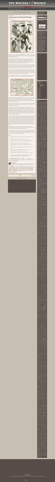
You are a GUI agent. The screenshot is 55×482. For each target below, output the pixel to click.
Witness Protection (43, 451)
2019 (39, 94)
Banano (45, 125)
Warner (13, 9)
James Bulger (41, 259)
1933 (41, 103)
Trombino (45, 434)
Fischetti (39, 216)
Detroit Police (39, 192)
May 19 (39, 318)
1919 (38, 102)
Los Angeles (27, 159)
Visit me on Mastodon (12, 172)
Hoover (39, 250)
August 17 (45, 122)
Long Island (39, 298)
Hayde (43, 247)
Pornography (44, 372)
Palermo (39, 357)
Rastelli (38, 380)
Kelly (45, 284)
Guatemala (45, 241)
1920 (40, 102)
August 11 (40, 122)
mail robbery (42, 308)
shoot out (42, 405)
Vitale (41, 442)
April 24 (42, 118)
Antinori (39, 116)
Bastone (39, 128)
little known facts (41, 296)
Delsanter (40, 190)
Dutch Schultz (42, 199)
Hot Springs (42, 250)
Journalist (39, 278)
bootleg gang (39, 139)
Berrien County (42, 131)
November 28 (42, 347)
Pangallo (44, 358)
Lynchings (45, 302)
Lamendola (45, 288)
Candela (39, 151)
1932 (39, 103)
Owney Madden (44, 355)
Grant (41, 238)
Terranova (43, 419)
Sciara (40, 400)
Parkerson (39, 360)
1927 (43, 102)
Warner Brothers (44, 443)
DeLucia (43, 190)
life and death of (41, 295)
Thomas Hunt (43, 427)
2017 (39, 96)
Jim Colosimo (40, 267)
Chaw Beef (43, 161)
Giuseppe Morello (41, 236)
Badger (43, 124)
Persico (39, 366)
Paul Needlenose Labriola (41, 363)
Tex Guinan (44, 420)
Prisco (45, 375)
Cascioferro (45, 155)
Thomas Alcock (39, 426)
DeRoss (38, 191)
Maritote (39, 314)
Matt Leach (43, 317)
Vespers (42, 440)
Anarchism (39, 114)
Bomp (45, 136)
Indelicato (42, 253)
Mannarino (45, 309)
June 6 (45, 282)
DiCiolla (45, 193)
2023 (39, 90)
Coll (38, 170)
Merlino (45, 323)
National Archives (40, 336)
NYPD (44, 348)
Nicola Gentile (42, 343)
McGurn (45, 321)
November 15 (39, 346)
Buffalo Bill (42, 145)
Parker (45, 359)
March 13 (45, 310)
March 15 (39, 311)
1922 (42, 102)
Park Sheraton (42, 359)
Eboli (45, 201)
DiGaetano (42, 194)
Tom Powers (42, 431)
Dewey (42, 192)
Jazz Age (43, 264)
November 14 (44, 345)
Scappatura (44, 398)
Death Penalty (44, 183)
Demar (45, 190)
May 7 (38, 320)
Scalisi (41, 398)
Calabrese (39, 148)
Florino (40, 217)
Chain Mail (44, 158)
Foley (45, 217)
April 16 (41, 117)
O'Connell (42, 349)
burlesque (45, 146)
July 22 (45, 279)
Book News (42, 138)
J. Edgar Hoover (44, 258)
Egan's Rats (39, 204)
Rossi (44, 390)
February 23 (45, 213)
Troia (43, 434)
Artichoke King (42, 120)
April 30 (44, 118)
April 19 (44, 117)
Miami (43, 324)
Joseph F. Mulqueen (43, 276)
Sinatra (45, 406)
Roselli (41, 389)
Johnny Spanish (40, 275)
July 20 (43, 279)
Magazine (39, 307)
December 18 (23, 159)
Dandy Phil (41, 181)
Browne (45, 143)
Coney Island (43, 173)
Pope (42, 372)
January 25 (42, 262)
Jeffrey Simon (42, 265)
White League (44, 447)
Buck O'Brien (42, 144)
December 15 (44, 185)
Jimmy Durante (44, 267)
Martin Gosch (44, 314)
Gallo (42, 225)
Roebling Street (39, 387)
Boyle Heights (16, 159)
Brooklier (45, 142)
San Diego (39, 396)
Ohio (38, 353)
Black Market (39, 134)
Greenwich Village (40, 240)
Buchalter (39, 144)
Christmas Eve (44, 165)
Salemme (40, 393)
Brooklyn (39, 143)
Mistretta (38, 328)
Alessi (38, 110)
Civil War (45, 167)
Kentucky (39, 285)
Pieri (38, 369)
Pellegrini (45, 364)
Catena (38, 158)
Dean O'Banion (40, 183)
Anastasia (39, 115)
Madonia (39, 304)
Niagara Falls (44, 342)
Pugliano (44, 378)
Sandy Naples (41, 397)
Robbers (38, 384)
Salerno (42, 393)
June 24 (38, 282)
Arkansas (44, 119)
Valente (45, 438)
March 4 (39, 312)
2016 (39, 97)
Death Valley (42, 184)
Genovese (39, 232)
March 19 (42, 311)
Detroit (44, 191)
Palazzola (45, 356)
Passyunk (45, 361)
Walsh (9, 9)
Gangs (44, 228)
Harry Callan (41, 245)
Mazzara (45, 320)
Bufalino (45, 144)
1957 (38, 104)
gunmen (42, 242)
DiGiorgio (39, 195)
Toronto (43, 432)
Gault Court (44, 230)
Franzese (39, 222)
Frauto (44, 222)
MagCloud (42, 307)
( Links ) (20, 9)
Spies (38, 409)
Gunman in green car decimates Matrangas (20, 17)
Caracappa (45, 152)
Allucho (39, 111)
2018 (39, 95)
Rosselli (42, 390)
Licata (45, 294)
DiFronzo (39, 194)
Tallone (41, 416)
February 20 (39, 213)
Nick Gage (39, 343)
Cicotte (42, 166)
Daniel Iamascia (44, 181)
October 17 (39, 350)
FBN (42, 211)
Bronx (42, 142)
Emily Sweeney (44, 205)
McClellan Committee (40, 321)
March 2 (45, 311)
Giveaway (45, 236)
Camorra (39, 150)
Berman (38, 131)
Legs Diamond (40, 293)
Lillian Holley (45, 295)
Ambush (38, 113)
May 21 (43, 318)
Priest (43, 375)
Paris (39, 359)
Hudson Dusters (40, 251)
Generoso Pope (41, 231)
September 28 (43, 403)
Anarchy (45, 114)
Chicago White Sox (44, 163)
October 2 (42, 350)
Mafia (30, 159)
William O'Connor (43, 449)
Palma (45, 357)
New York (43, 340)
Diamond (45, 192)
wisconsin (39, 451)
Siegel (43, 406)
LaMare (42, 288)
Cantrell (42, 151)
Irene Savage (40, 256)
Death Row (39, 184)
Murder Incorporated (44, 333)
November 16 (42, 346)
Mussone (39, 334)
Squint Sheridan (41, 410)
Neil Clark (41, 337)
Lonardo (45, 297)
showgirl (45, 405)
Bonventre (39, 138)
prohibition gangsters (40, 377)
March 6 (42, 312)
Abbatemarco (41, 105)
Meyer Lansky (40, 324)
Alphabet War (39, 112)
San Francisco (42, 396)
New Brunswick (39, 338)
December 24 (40, 187)
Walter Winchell (41, 443)
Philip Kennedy (45, 367)
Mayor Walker (41, 320)
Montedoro (40, 329)
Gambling (45, 227)
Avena (38, 124)
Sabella (44, 392)
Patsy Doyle (42, 362)
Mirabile (42, 327)
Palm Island (42, 357)
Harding (39, 244)
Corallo (44, 174)
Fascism (44, 210)
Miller (45, 326)
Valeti (39, 439)
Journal (45, 277)
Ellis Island (39, 205)
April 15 (39, 117)
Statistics (39, 413)
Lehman (43, 293)
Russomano (39, 392)
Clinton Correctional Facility (43, 168)
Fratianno (41, 222)
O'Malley (44, 349)
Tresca (39, 434)
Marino (32, 159)
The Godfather (39, 422)
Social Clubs (42, 407)
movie (42, 331)
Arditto (38, 119)
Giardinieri (39, 234)
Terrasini (45, 419)
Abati (38, 105)
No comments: (23, 158)
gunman (39, 242)
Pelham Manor (41, 364)
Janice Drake (41, 261)
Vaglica (41, 438)
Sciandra (39, 400)
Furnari (41, 224)
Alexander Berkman (42, 110)
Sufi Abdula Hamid (39, 415)
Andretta (45, 115)
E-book (45, 199)
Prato (39, 373)
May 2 (41, 318)
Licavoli (38, 295)
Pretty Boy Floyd (40, 375)
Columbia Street (40, 171)
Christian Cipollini (40, 165)
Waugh (17, 9)
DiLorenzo (45, 195)
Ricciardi (38, 383)
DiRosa (38, 196)
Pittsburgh (39, 370)
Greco (38, 239)
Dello (38, 190)
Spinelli (43, 409)
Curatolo (41, 179)
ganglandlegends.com (40, 228)
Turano (42, 435)
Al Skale (42, 108)
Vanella (42, 439)
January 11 (45, 261)
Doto (45, 198)
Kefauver (39, 284)
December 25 (44, 187)
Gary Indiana (39, 230)
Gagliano (44, 224)
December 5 (39, 188)
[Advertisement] (22, 186)
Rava (43, 380)
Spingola (45, 409)
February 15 (43, 212)
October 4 (39, 352)
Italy (40, 258)
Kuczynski (45, 287)
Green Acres (44, 239)
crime (44, 178)
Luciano (39, 300)
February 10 (45, 211)
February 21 (42, 213)
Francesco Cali (39, 219)
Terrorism (40, 420)
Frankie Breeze (41, 221)
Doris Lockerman (42, 198)
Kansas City (42, 283)
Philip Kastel (42, 367)
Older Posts (33, 175)
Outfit (38, 355)
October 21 (45, 350)
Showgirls (39, 406)
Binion (45, 133)
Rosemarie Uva (44, 389)
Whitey (39, 448)
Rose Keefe (39, 389)
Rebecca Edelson (44, 381)
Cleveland (39, 168)
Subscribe (42, 27)
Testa (42, 420)
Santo (44, 397)
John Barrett (43, 271)
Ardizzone (12, 159)
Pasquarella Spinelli (41, 361)
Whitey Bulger (42, 448)
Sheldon (42, 404)
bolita (40, 136)
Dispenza (43, 196)
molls (42, 328)
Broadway (40, 142)
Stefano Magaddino (43, 413)
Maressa (44, 312)
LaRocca (45, 290)
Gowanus (43, 237)
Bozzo (42, 141)
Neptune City (44, 337)
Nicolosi (45, 343)
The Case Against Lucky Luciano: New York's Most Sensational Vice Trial (42, 421)
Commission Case (43, 172)
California (19, 159)
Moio (40, 328)
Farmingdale (39, 210)
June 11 (39, 281)
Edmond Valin (39, 202)
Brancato (45, 141)
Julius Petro (45, 278)
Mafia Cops (42, 306)
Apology (45, 116)
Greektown (41, 239)
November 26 (39, 347)
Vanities (44, 439)
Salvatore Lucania (44, 394)
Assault (43, 121)
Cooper (42, 174)
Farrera (42, 210)
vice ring (45, 440)
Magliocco (44, 307)
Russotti (42, 392)
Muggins (45, 331)
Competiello (39, 173)
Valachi (43, 438)
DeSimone (41, 191)
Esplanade (39, 207)
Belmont (41, 130)
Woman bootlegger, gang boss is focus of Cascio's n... (41, 85)
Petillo (41, 366)
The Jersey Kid (43, 422)
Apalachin (42, 116)
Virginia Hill (42, 441)
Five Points (42, 216)
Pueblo (42, 378)
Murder (45, 332)
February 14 (40, 212)
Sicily (41, 406)
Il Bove (43, 252)
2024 (39, 89)
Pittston (42, 370)
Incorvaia (39, 253)
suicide (42, 415)
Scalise (39, 398)
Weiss (45, 445)
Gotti (41, 237)
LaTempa (39, 291)
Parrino (44, 360)
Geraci (38, 233)
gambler (38, 227)
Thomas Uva (41, 428)
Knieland (39, 287)
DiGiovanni (42, 195)
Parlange (42, 360)
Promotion (44, 377)
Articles (45, 120)
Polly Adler (40, 372)
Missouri (45, 327)
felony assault (40, 215)
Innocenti (42, 255)
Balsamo (39, 125)
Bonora (44, 137)
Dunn (39, 199)
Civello (42, 167)
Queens (39, 379)
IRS (42, 256)
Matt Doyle (40, 317)
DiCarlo (42, 193)
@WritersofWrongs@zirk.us (41, 13)
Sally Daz (45, 393)
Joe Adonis (44, 268)
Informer (42, 254)
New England (43, 338)
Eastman (43, 201)
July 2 (41, 279)
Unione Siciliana (42, 437)
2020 (39, 93)
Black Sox (42, 134)
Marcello (39, 310)
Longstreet (43, 298)
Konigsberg (42, 287)
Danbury (38, 180)
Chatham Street (39, 161)
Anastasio (42, 115)
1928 (45, 102)
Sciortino (43, 400)
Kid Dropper (42, 285)
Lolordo (39, 297)
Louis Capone (40, 299)
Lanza (38, 290)
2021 (39, 92)
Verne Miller (40, 440)
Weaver (39, 445)
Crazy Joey (40, 177)
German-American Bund (43, 233)
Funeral (38, 224)
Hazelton (45, 247)
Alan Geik (45, 108)
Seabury (38, 401)
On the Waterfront (44, 353)
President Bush (41, 374)
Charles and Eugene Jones (43, 159)
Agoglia (41, 107)
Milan (38, 326)
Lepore (39, 294)
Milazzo (43, 326)
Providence (39, 378)
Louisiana (43, 299)
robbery (41, 384)
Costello (45, 175)
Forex (40, 218)
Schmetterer (39, 399)
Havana (41, 247)
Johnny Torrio (44, 275)
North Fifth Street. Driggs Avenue (42, 344)
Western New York (43, 446)
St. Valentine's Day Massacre (42, 412)
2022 (39, 91)
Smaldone (39, 407)
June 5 (43, 282)
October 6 (42, 352)
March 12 (42, 310)
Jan (39, 88)
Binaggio (40, 133)
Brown (42, 143)
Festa (45, 215)
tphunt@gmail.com (11, 165)
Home (20, 175)
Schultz (44, 399)
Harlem (41, 244)
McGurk (43, 321)
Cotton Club (40, 176)
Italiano (38, 258)
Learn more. (40, 51)
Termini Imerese (39, 419)
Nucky (42, 348)
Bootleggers (44, 139)
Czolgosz (45, 179)
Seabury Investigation (42, 401)
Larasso (43, 290)
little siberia (45, 296)
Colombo (41, 170)
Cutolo (43, 179)
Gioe (38, 235)
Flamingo (45, 216)
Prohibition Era (44, 376)
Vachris (38, 438)
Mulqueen (42, 332)
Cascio (38, 155)
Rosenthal (40, 390)
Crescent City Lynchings (40, 178)
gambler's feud (41, 227)
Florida (38, 217)
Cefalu (41, 158)
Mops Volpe (44, 329)
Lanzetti (41, 290)
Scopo (45, 400)
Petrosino (45, 366)
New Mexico (41, 339)
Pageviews (39, 356)
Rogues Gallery (44, 387)
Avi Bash (41, 124)
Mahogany (39, 308)
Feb (39, 87)
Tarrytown (43, 417)
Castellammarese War (41, 157)
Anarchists (42, 114)
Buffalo (38, 145)
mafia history (45, 306)
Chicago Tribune (39, 163)
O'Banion (39, 349)
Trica (41, 434)
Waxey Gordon (42, 444)
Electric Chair (45, 204)
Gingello (45, 234)
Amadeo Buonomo (43, 112)
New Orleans (44, 339)
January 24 (40, 262)
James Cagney (45, 259)
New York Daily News (44, 341)
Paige (41, 356)
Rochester (42, 386)
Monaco (45, 328)
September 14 (39, 403)
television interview (42, 418)
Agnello (38, 107)
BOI (38, 136)
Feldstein (45, 214)
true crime (40, 435)
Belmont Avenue (44, 130)
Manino (42, 309)
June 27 (41, 282)
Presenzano (42, 373)
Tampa (40, 417)
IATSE (39, 252)
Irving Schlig (45, 256)
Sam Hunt (45, 395)
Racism (41, 379)
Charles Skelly (39, 160)
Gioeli (40, 235)
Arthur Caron (39, 120)
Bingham (43, 133)
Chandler (39, 159)
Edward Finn (43, 202)
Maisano (45, 308)
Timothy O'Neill (42, 429)
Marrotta (41, 314)
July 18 (39, 279)
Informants (39, 254)
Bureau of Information (41, 146)
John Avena (40, 271)
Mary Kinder (44, 315)
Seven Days (40, 404)
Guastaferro (41, 241)
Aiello (45, 107)
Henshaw (39, 248)
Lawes (43, 291)
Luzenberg (39, 302)
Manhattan (40, 309)
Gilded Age (42, 234)
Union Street (39, 437)
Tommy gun (45, 431)
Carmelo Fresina (43, 154)
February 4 (40, 214)
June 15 (44, 281)
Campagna (42, 150)
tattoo (45, 417)
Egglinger (42, 204)
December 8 (42, 188)
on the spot (41, 353)
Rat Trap (41, 380)
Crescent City (44, 177)
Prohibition (40, 376)
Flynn (42, 217)
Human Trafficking (44, 251)
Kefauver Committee (43, 284)
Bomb (42, 136)
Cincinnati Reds (39, 167)
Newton (41, 342)
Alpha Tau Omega (44, 111)
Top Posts (40, 432)
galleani (40, 225)
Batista (41, 128)
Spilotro (40, 409)
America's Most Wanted (43, 113)
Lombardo (42, 297)
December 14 (39, 185)
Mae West (42, 304)
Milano (40, 326)
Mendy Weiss (42, 323)
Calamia (44, 148)
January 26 (45, 262)
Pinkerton (43, 369)
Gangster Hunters (43, 229)
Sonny (45, 407)
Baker (45, 124)
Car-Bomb (42, 152)
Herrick (41, 248)
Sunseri (45, 415)
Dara (41, 182)
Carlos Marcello (39, 154)
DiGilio (44, 194)
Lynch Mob (42, 302)
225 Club (44, 104)
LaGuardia (40, 288)
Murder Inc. (40, 333)
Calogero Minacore (43, 149)
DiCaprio (39, 193)
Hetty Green (44, 248)
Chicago (43, 162)
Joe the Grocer (42, 270)
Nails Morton (42, 334)
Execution (42, 208)
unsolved (45, 437)
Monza (42, 329)
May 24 (45, 318)
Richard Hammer (41, 383)
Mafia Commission (42, 305)
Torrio (45, 432)
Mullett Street (39, 332)
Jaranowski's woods (40, 264)
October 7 (45, 352)
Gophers (39, 237)
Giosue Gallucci (43, 235)
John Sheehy (40, 274)
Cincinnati (45, 166)
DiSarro (41, 196)
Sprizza (38, 410)
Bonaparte (39, 137)
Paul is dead (45, 362)
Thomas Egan (39, 427)
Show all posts (28, 12)
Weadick (45, 444)
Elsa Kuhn (42, 205)
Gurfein (45, 242)
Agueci (43, 107)
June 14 (41, 281)
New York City (39, 341)
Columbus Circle (44, 171)
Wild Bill (45, 448)
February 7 (43, 214)
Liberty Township (42, 294)
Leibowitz (45, 293)
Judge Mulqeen (41, 278)
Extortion (45, 208)
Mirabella (39, 327)
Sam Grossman (42, 395)
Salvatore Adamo (40, 394)
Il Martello (45, 252)
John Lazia (42, 273)
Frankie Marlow (44, 221)
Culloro (38, 179)
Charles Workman (44, 160)
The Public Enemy (42, 424)
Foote (38, 218)
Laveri (41, 291)
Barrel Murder (39, 127)
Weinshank (42, 445)
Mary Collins (39, 315)
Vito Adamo (44, 442)
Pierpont (40, 369)
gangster (39, 229)
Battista (43, 128)
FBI (40, 211)
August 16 (43, 122)
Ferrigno (43, 215)
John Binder (42, 272)
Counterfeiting (44, 176)
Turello (45, 435)
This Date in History (43, 425)
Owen (40, 355)
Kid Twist (45, 285)
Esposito (42, 207)
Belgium (38, 130)
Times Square (39, 429)
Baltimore (42, 125)
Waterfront (39, 444)
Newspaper (39, 342)
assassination (40, 121)
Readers (41, 381)
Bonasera (42, 137)
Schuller (42, 399)
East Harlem (39, 200)
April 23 (40, 118)
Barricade (42, 127)
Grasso (43, 238)
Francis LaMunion (44, 219)
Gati (41, 230)
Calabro (42, 148)
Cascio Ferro (41, 155)
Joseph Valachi (41, 277)
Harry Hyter (44, 245)
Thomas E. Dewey (44, 426)
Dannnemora (39, 182)
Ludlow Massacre (42, 301)
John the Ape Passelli (44, 274)
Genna (45, 231)
